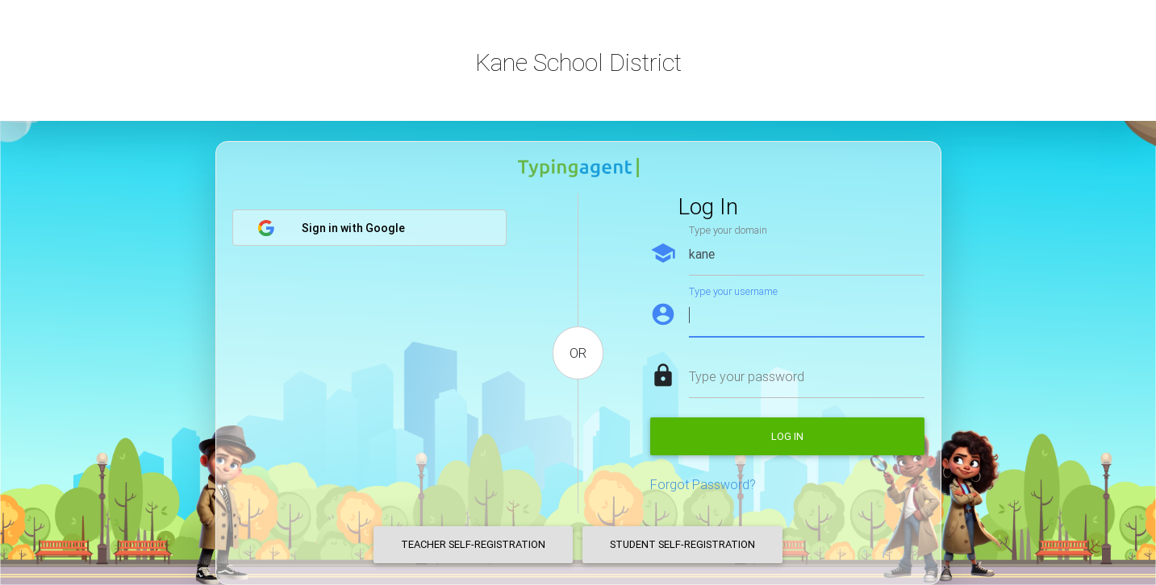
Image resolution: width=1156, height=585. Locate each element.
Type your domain (728, 230)
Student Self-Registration (682, 544)
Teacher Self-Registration (473, 544)
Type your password (746, 376)
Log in (787, 436)
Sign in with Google (331, 228)
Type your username (733, 291)
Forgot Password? (703, 484)
